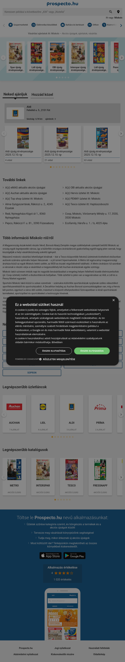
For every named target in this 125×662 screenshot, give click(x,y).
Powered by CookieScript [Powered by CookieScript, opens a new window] (27, 359)
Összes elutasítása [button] (51, 350)
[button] (57, 359)
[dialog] (62, 331)
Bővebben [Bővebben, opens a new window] (57, 342)
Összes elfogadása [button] (91, 350)
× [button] (113, 300)
